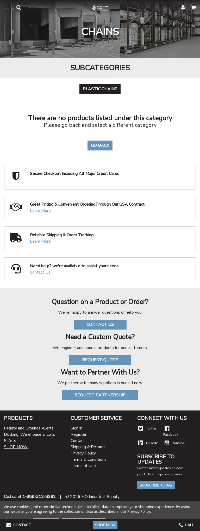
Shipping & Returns (88, 447)
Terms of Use (83, 466)
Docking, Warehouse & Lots (29, 434)
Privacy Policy (83, 453)
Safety (10, 441)
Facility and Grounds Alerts (29, 428)
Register (78, 434)
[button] (15, 8)
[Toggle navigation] (7, 7)
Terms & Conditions (89, 459)
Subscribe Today (156, 485)
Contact (78, 441)
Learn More (40, 210)
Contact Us (40, 272)
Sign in (76, 428)
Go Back (100, 145)
